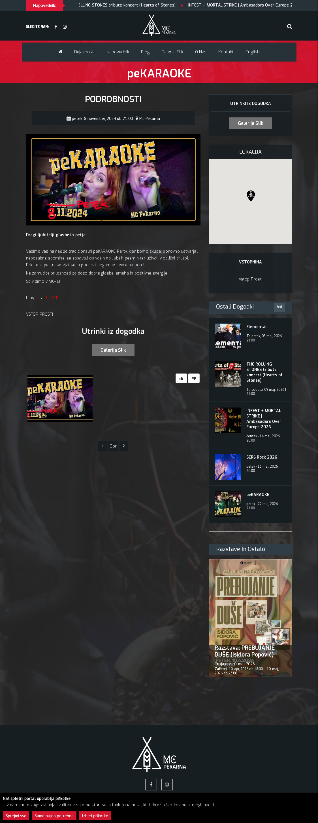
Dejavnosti (84, 52)
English (253, 52)
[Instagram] (65, 27)
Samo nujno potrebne (54, 815)
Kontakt (226, 52)
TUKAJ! (52, 298)
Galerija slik (172, 52)
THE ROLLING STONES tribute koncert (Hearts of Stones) (131, 5)
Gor (113, 446)
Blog (145, 52)
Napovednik (117, 52)
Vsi (279, 307)
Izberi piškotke (95, 815)
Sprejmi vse (16, 815)
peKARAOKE (257, 494)
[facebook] (56, 27)
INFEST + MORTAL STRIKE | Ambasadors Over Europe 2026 (254, 5)
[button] (250, 196)
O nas (200, 52)
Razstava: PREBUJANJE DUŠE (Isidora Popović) (245, 651)
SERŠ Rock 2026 (261, 457)
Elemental (256, 327)
